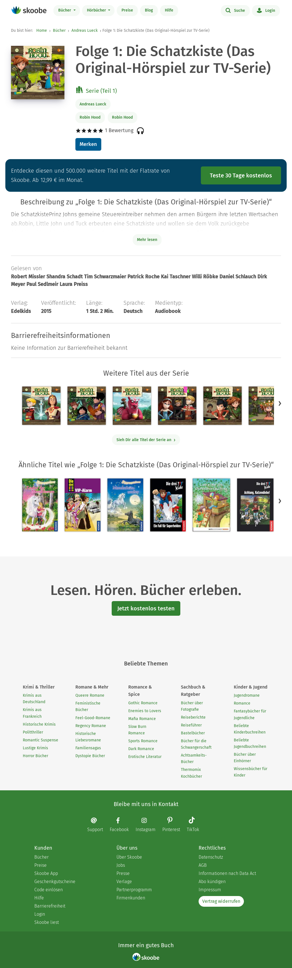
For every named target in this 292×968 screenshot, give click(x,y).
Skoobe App (46, 873)
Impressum (210, 889)
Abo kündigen (212, 881)
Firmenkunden (130, 898)
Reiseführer (191, 725)
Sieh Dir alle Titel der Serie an (146, 439)
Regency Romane (90, 725)
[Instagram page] (148, 824)
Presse (123, 873)
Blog (149, 10)
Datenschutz (211, 857)
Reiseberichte (193, 717)
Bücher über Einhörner (245, 757)
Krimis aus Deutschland (34, 698)
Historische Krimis (39, 724)
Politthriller (33, 732)
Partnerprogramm (134, 889)
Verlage (124, 881)
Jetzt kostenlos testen (146, 608)
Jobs (120, 865)
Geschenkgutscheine (54, 881)
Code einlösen (48, 889)
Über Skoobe (129, 857)
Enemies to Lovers (144, 710)
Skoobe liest (46, 922)
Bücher (65, 10)
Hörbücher (97, 10)
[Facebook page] (122, 824)
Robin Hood (90, 117)
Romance (242, 703)
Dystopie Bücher (90, 755)
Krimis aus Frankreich (32, 713)
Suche (235, 10)
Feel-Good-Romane (92, 718)
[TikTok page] (196, 825)
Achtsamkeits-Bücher (194, 758)
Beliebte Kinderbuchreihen (250, 729)
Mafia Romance (142, 718)
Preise (127, 10)
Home (41, 30)
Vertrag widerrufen (221, 901)
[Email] (98, 824)
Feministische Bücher (87, 706)
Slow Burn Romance (137, 729)
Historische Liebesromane (88, 737)
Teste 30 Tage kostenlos (241, 175)
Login (266, 10)
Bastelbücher (193, 733)
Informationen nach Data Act (227, 873)
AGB (203, 865)
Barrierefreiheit (49, 906)
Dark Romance (141, 748)
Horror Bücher (35, 755)
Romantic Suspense (40, 740)
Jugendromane (247, 695)
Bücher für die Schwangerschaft (196, 744)
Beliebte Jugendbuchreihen (250, 743)
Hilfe (169, 10)
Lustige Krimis (35, 748)
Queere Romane (89, 695)
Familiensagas (88, 748)
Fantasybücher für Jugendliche (250, 714)
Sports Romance (143, 741)
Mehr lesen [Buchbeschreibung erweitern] (147, 239)
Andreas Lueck (84, 30)
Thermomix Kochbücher (191, 773)
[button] (279, 403)
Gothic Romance (143, 703)
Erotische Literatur (144, 756)
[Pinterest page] (174, 825)
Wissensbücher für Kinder (250, 772)
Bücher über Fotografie (192, 706)
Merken (88, 144)
